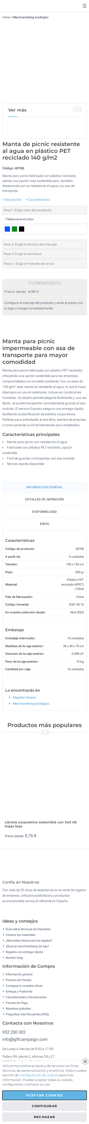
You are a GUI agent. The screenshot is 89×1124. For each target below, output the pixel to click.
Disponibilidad (44, 511)
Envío (44, 524)
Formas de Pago (17, 1006)
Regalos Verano (24, 697)
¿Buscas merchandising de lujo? (27, 949)
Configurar (44, 1106)
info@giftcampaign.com (24, 1042)
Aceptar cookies (44, 1095)
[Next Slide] (79, 109)
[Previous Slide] (75, 109)
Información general (19, 977)
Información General (44, 487)
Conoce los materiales (20, 938)
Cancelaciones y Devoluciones (26, 1000)
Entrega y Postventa (19, 995)
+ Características (38, 199)
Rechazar (44, 1117)
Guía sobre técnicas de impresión (28, 932)
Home (6, 17)
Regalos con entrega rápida (24, 955)
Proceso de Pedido (18, 983)
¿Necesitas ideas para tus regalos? (29, 944)
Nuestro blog (14, 961)
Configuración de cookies (38, 1075)
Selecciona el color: (19, 219)
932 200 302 (14, 1035)
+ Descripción (12, 199)
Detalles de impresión (44, 499)
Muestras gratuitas (18, 1012)
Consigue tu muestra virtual (24, 989)
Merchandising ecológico (31, 17)
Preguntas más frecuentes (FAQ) (27, 1017)
